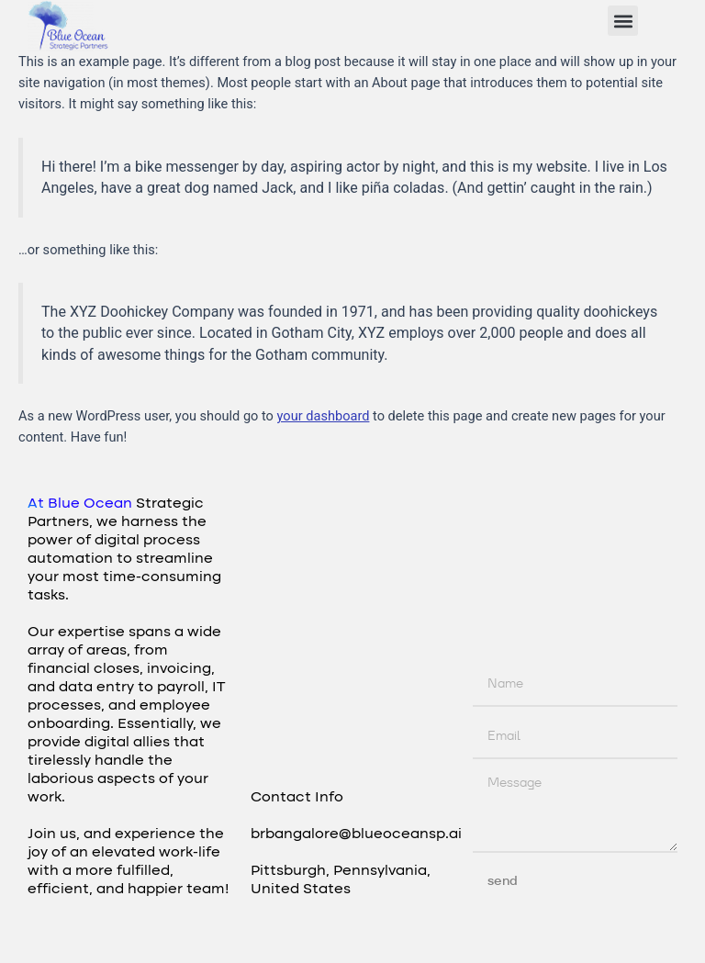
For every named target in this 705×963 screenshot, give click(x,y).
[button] (623, 21)
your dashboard (323, 416)
